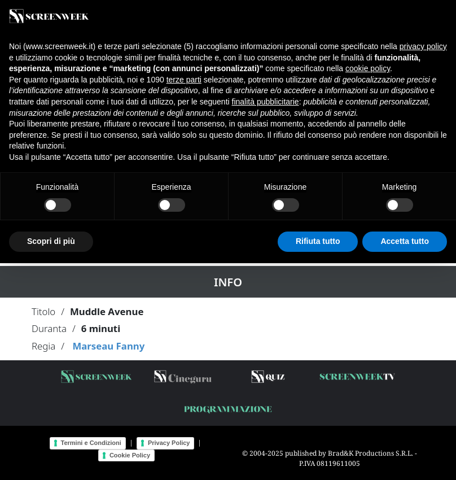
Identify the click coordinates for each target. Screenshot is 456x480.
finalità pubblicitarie (265, 101)
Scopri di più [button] (51, 241)
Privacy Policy (169, 442)
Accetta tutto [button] (404, 241)
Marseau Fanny (108, 345)
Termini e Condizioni (91, 442)
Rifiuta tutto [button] (318, 241)
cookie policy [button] (367, 68)
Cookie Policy (129, 455)
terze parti (183, 79)
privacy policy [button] (423, 46)
